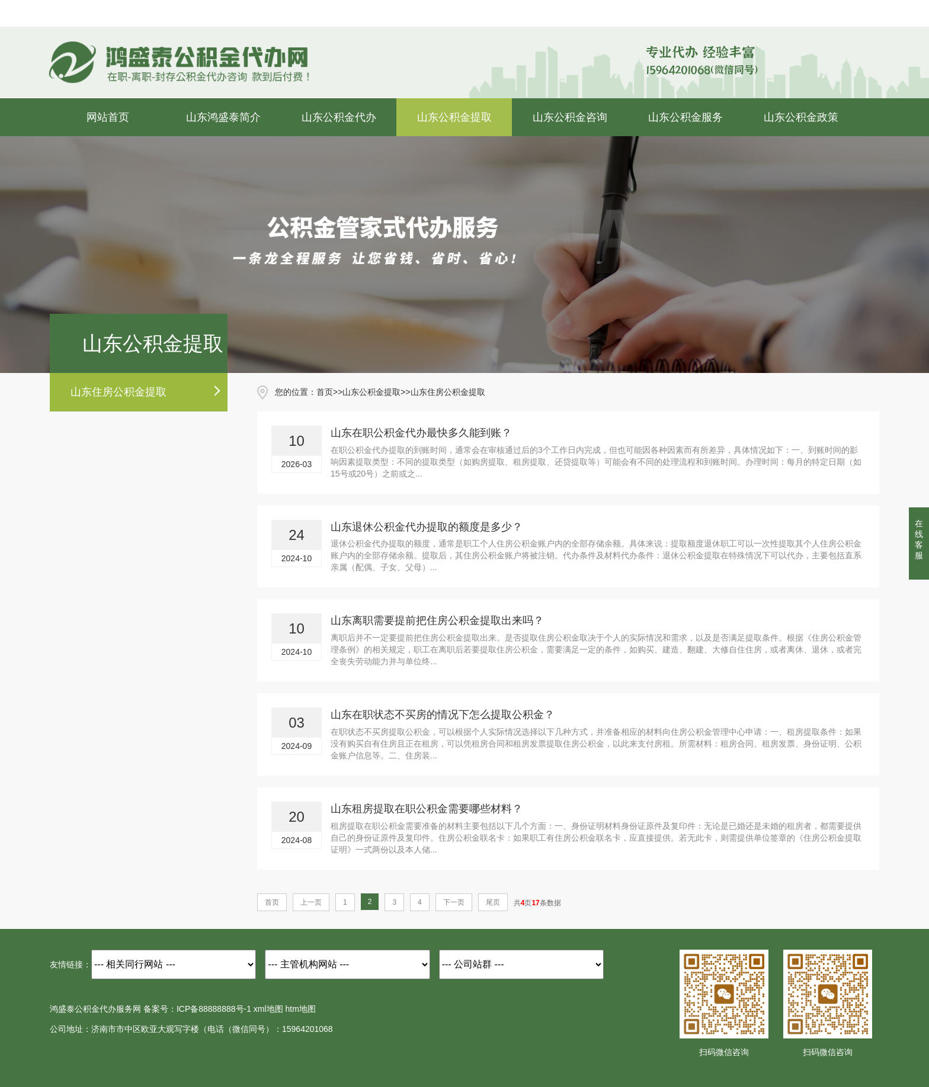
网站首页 (108, 117)
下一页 (453, 902)
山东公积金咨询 (570, 117)
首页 (324, 392)
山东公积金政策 (801, 117)
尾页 (493, 902)
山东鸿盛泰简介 (223, 117)
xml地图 (268, 1009)
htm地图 (301, 1009)
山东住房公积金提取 (118, 392)
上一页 (311, 902)
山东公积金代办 (339, 117)
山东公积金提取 (454, 117)
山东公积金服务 (685, 117)
